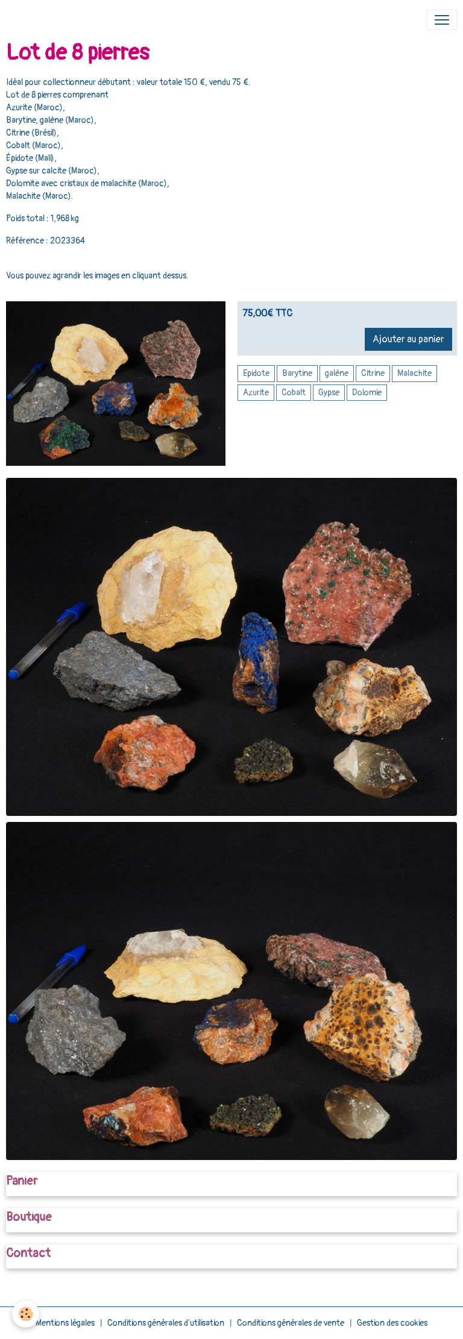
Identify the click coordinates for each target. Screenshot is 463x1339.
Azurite (256, 392)
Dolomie (367, 392)
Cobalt (294, 392)
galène (336, 373)
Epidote (256, 373)
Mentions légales (65, 1323)
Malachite (414, 373)
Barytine (297, 373)
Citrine (373, 373)
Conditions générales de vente (290, 1323)
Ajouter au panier (408, 339)
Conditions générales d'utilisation (165, 1323)
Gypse (328, 392)
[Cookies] (25, 1314)
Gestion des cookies (392, 1323)
